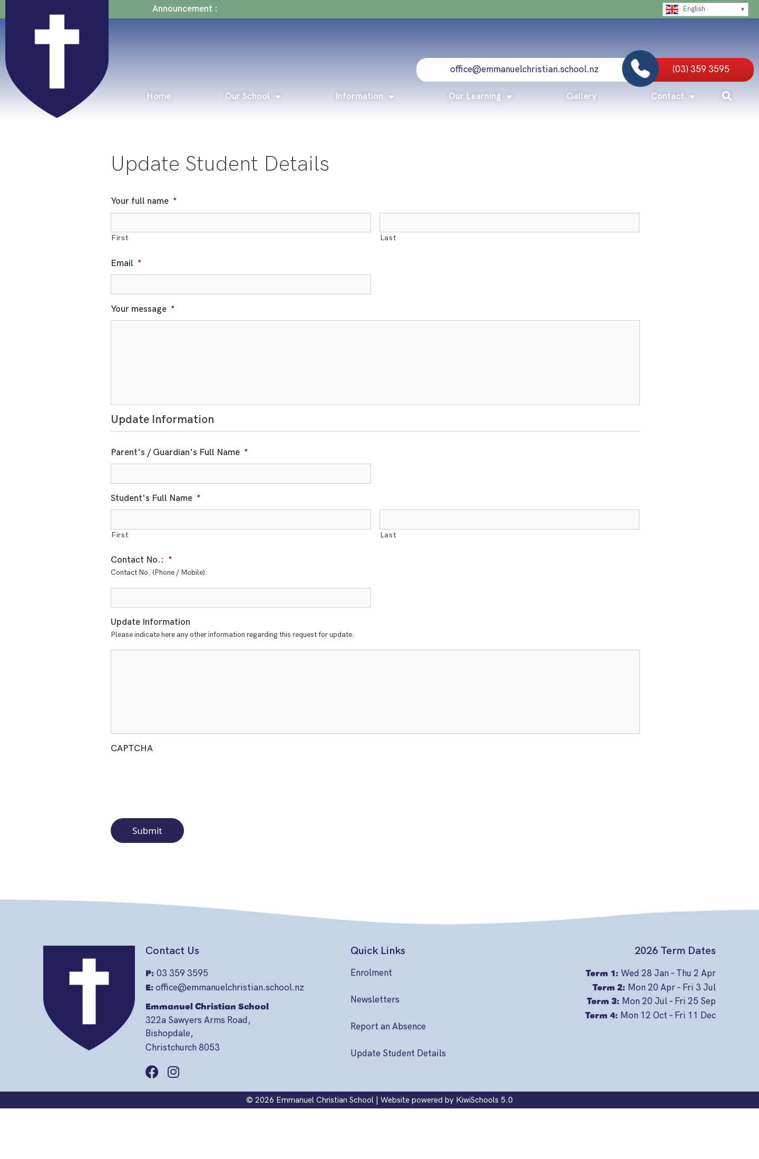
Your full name (144, 201)
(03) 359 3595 (701, 69)
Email (126, 263)
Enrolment (371, 973)
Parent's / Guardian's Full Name (179, 452)
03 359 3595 (182, 973)
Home (159, 96)
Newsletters (375, 1000)
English (685, 9)
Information (364, 96)
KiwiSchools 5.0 (484, 1100)
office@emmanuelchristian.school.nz (524, 69)
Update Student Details (398, 1053)
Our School (253, 96)
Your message (143, 309)
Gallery (582, 96)
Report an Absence (388, 1027)
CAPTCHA (132, 748)
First (119, 238)
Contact (673, 96)
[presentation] (191, 780)
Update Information (150, 622)
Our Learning (480, 96)
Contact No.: (141, 560)
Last (388, 238)
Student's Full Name (156, 498)
